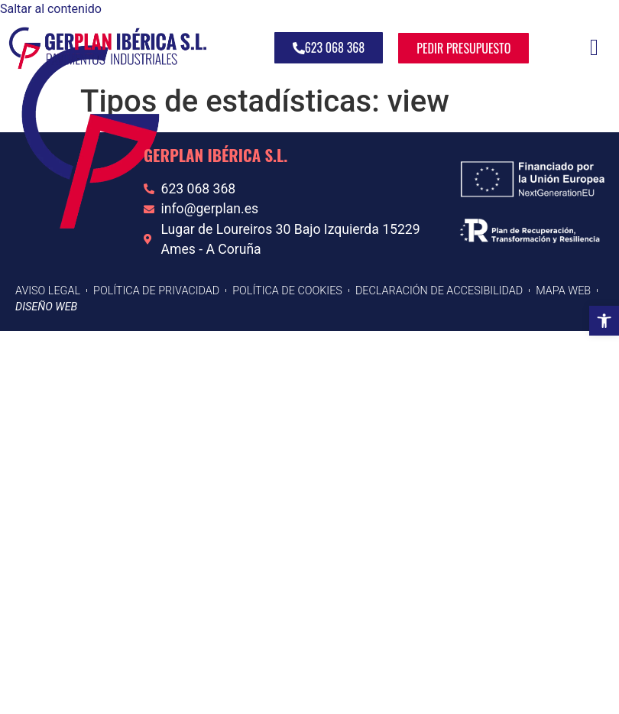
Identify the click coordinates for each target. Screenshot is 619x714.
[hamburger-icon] (594, 48)
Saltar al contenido (51, 9)
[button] (604, 321)
